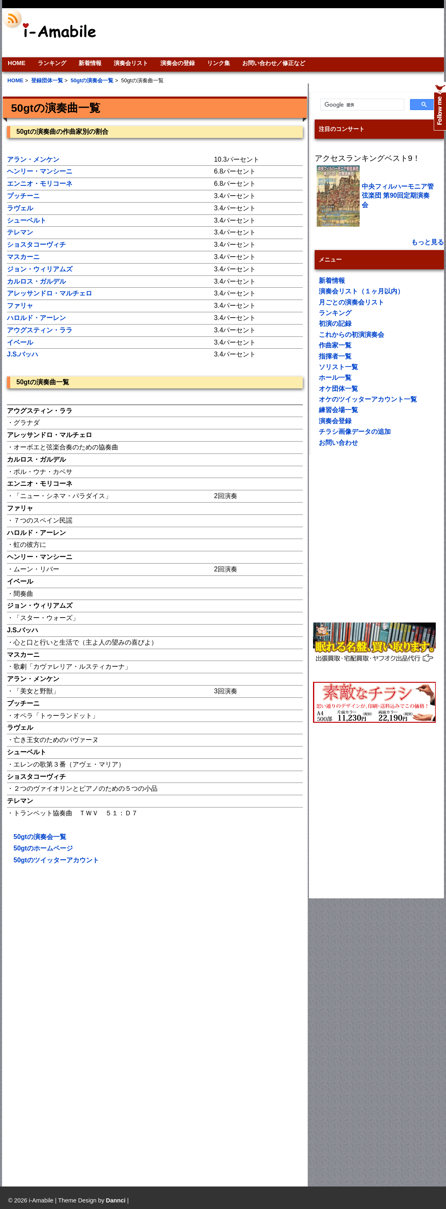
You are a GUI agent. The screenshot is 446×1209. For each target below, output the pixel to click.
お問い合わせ (338, 442)
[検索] (361, 104)
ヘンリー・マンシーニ (39, 171)
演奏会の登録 (177, 63)
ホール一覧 (335, 377)
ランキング (52, 63)
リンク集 (218, 63)
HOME (16, 63)
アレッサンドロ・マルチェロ (49, 293)
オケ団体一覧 (338, 388)
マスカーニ (23, 256)
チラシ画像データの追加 (355, 431)
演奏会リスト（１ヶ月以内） (361, 291)
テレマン (20, 232)
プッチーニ (23, 195)
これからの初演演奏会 (351, 334)
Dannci (116, 1200)
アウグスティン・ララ (39, 330)
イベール (20, 342)
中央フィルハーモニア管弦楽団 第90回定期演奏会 (398, 195)
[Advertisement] (76, 943)
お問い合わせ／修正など (273, 63)
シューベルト (26, 220)
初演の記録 (335, 323)
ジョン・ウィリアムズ (39, 269)
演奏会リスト (131, 63)
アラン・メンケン (33, 159)
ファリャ (20, 305)
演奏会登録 (335, 420)
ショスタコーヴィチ (36, 244)
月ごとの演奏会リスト (351, 302)
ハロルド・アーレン (36, 317)
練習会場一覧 (338, 409)
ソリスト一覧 (338, 366)
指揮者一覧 (335, 356)
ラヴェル (20, 208)
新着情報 (90, 63)
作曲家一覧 (335, 345)
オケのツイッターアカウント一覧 (368, 399)
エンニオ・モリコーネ (39, 183)
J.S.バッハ (22, 354)
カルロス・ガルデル (36, 281)
